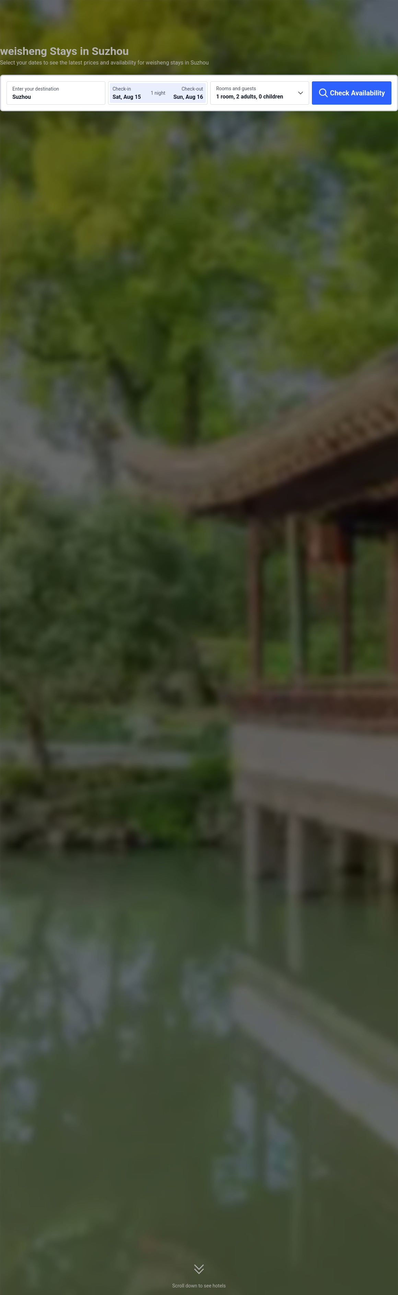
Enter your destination (35, 89)
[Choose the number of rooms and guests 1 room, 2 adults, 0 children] (260, 93)
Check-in (122, 89)
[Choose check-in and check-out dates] (133, 93)
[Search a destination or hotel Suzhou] (56, 93)
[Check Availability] (351, 93)
